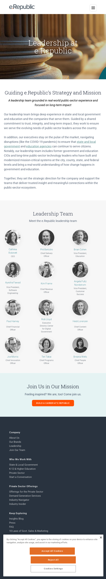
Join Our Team (17, 450)
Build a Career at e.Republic (53, 403)
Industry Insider (17, 504)
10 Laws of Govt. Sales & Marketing (28, 530)
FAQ (11, 526)
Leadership (15, 446)
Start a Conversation (20, 477)
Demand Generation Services (25, 495)
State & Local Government (23, 464)
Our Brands (15, 441)
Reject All (75, 560)
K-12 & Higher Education (22, 468)
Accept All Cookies (31, 560)
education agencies (39, 158)
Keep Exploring (18, 513)
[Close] (101, 546)
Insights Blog (16, 518)
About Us (14, 437)
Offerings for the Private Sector (26, 491)
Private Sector (17, 472)
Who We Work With (20, 459)
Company (14, 432)
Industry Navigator (19, 499)
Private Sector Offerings (23, 486)
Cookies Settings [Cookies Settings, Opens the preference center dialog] (53, 568)
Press (12, 522)
